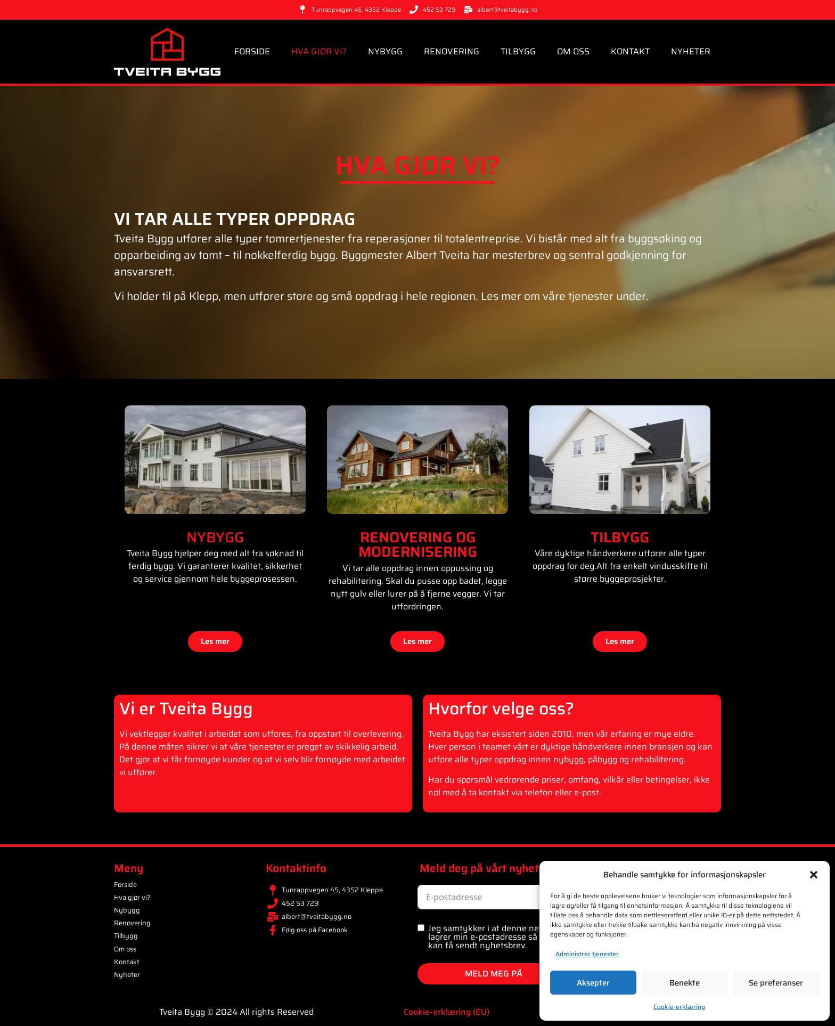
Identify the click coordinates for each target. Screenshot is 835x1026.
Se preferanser (776, 982)
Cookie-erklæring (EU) (446, 1012)
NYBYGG (215, 537)
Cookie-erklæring (679, 1006)
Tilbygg (518, 51)
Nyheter (690, 51)
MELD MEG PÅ (493, 973)
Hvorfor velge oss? (501, 708)
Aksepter (593, 982)
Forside (252, 51)
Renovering (451, 51)
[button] (813, 874)
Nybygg (385, 51)
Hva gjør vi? (319, 51)
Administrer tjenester (587, 954)
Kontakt (630, 51)
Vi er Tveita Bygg (186, 708)
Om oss (573, 51)
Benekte (684, 982)
